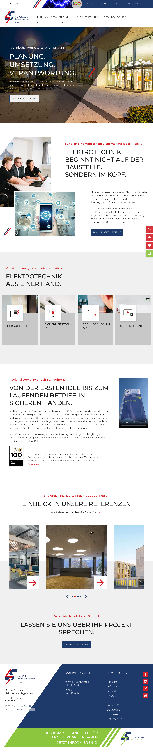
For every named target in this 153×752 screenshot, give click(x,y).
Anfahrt (111, 695)
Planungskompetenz (107, 232)
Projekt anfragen (24, 98)
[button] (72, 596)
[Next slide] (85, 596)
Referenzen (113, 686)
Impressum (113, 714)
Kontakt (111, 691)
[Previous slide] (67, 596)
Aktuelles (33, 464)
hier (99, 512)
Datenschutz (114, 719)
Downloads (113, 709)
